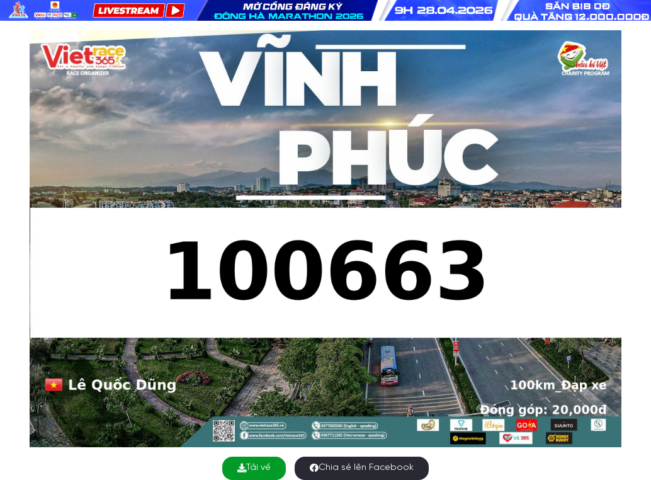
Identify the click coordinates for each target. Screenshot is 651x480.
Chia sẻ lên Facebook (362, 467)
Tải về (254, 467)
